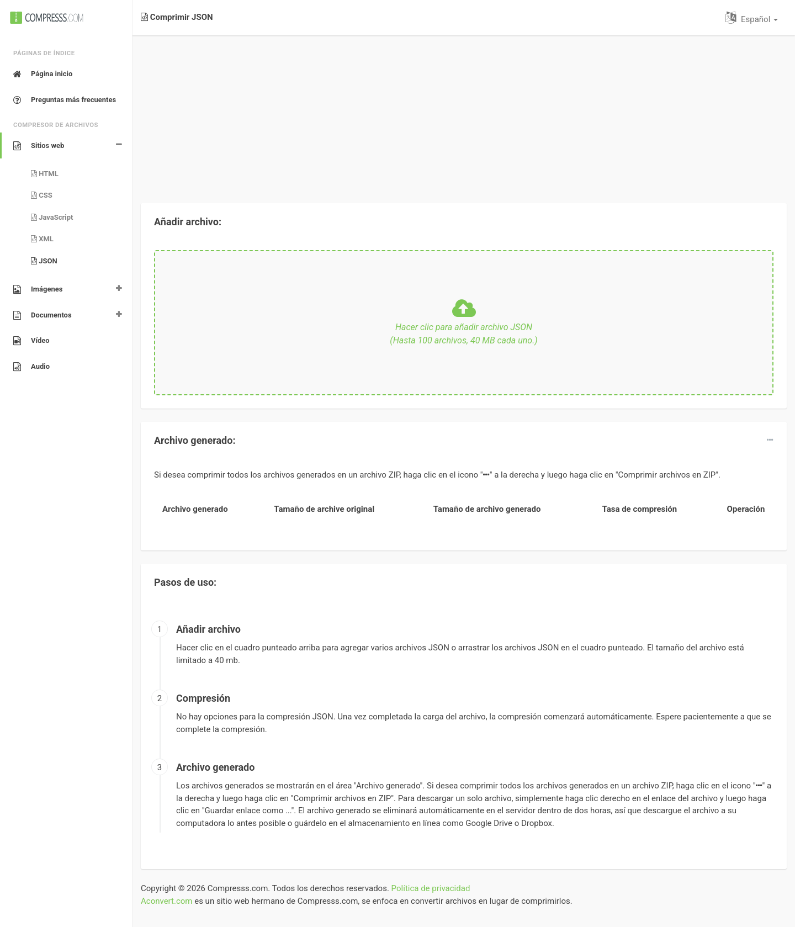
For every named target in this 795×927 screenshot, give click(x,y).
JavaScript (52, 217)
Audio (31, 366)
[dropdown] (770, 440)
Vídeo (31, 340)
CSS (41, 195)
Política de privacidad (430, 888)
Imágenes (37, 289)
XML (42, 239)
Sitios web (38, 145)
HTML (45, 173)
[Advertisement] (463, 112)
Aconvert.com (166, 901)
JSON (44, 261)
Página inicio (42, 74)
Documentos (42, 315)
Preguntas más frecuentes (64, 99)
